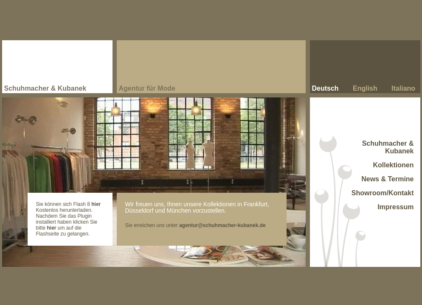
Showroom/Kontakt (383, 193)
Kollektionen (393, 165)
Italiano (403, 88)
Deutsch (325, 88)
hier (96, 204)
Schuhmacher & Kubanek (388, 147)
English (365, 88)
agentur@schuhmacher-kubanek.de (222, 225)
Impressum (395, 207)
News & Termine (387, 179)
